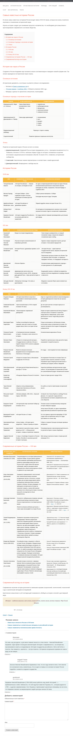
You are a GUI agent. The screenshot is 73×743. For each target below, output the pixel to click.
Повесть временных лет (20, 86)
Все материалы (13, 10)
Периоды (44, 5)
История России (16, 5)
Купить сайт (25, 738)
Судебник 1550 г (22, 89)
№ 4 (65, 510)
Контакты (18, 738)
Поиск (22, 10)
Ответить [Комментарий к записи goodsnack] (7, 692)
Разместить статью (42, 738)
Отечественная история (31, 5)
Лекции (10, 615)
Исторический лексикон (55, 738)
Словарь (61, 5)
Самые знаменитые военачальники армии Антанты (25, 627)
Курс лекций (53, 5)
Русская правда (11, 89)
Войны (19, 740)
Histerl (5, 615)
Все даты (6, 5)
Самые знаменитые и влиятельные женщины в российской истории (30, 625)
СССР (4, 10)
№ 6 (52, 504)
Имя (6, 722)
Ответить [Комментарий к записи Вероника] (7, 654)
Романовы (13, 740)
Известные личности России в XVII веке (21, 622)
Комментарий (9, 701)
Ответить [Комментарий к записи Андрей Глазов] (12, 672)
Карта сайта (33, 738)
